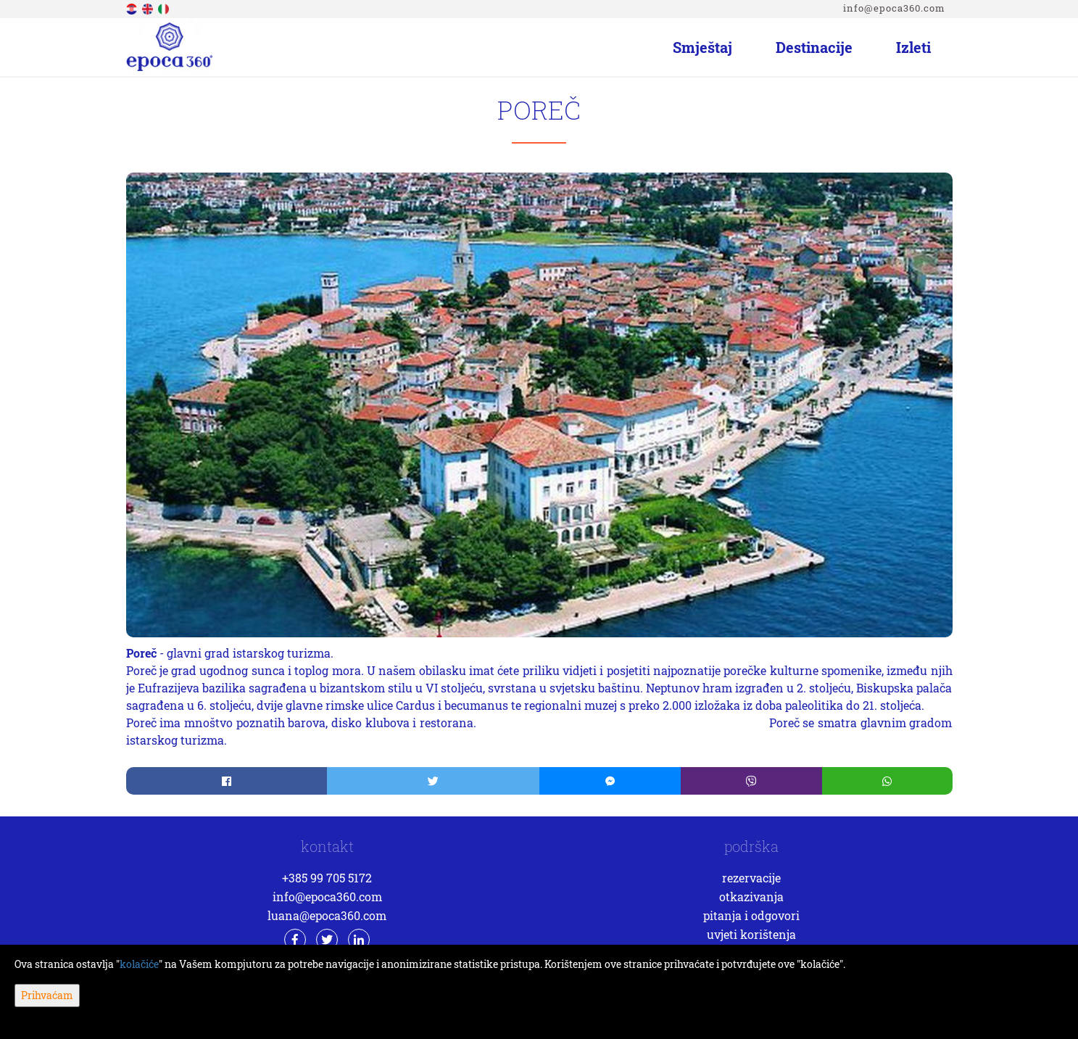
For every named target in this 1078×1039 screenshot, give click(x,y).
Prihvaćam (47, 995)
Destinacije (814, 47)
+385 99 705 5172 (327, 877)
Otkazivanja (751, 896)
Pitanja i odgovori (751, 915)
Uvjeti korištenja (751, 934)
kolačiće (139, 964)
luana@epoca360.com (327, 915)
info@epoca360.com (894, 8)
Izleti (913, 47)
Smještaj (702, 47)
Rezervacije (751, 877)
